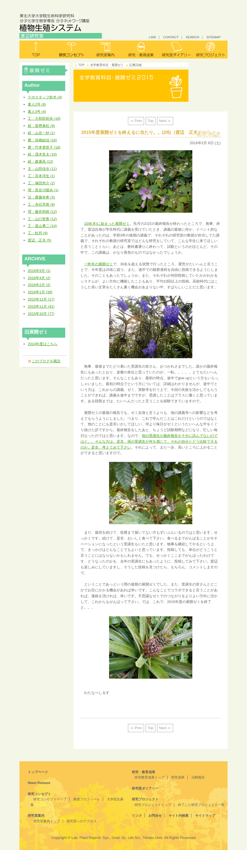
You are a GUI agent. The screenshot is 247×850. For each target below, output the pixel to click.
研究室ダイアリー (175, 49)
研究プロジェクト (210, 49)
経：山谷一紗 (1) (41, 133)
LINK (152, 37)
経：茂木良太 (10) (42, 154)
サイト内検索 (178, 816)
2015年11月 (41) (41, 306)
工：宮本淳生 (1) (41, 176)
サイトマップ (205, 816)
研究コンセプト (71, 49)
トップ (36, 49)
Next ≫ (165, 121)
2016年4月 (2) (39, 278)
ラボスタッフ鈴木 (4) (45, 97)
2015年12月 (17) (41, 299)
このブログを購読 (46, 361)
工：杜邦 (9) (38, 233)
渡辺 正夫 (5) (39, 240)
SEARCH (192, 37)
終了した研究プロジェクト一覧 (201, 805)
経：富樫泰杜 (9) (41, 126)
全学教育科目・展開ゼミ (45, 70)
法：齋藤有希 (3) (41, 197)
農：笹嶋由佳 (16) (42, 140)
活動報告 (198, 777)
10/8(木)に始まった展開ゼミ (107, 224)
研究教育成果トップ (150, 777)
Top (150, 121)
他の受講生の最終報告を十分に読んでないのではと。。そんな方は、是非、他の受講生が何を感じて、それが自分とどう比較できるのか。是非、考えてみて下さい (149, 441)
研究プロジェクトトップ (153, 805)
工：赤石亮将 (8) (41, 204)
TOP (81, 65)
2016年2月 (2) (39, 285)
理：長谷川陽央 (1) (43, 190)
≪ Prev (136, 121)
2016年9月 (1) (39, 271)
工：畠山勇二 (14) (42, 226)
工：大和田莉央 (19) (44, 118)
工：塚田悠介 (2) (41, 183)
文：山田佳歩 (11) (42, 169)
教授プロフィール (86, 799)
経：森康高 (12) (40, 161)
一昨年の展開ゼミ (98, 264)
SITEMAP (213, 37)
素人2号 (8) (37, 104)
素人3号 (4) (37, 112)
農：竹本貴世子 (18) (44, 147)
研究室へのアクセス (82, 821)
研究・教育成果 (141, 49)
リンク (137, 816)
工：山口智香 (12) (42, 219)
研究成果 (178, 777)
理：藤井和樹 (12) (42, 212)
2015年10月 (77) (41, 314)
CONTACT (171, 37)
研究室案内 (106, 49)
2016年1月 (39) (40, 292)
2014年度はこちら (42, 344)
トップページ (38, 772)
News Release (39, 783)
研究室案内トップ (46, 821)
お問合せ (155, 816)
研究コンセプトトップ (50, 799)
